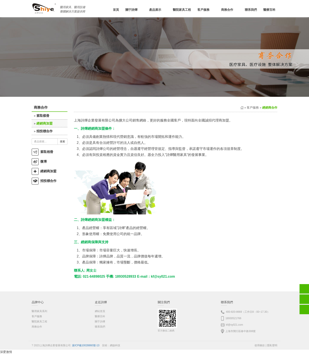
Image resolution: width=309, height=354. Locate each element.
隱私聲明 (272, 345)
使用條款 (259, 345)
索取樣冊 (42, 115)
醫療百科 (100, 316)
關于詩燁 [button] (134, 9)
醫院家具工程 (182, 9)
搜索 (62, 141)
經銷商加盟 (44, 123)
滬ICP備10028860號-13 (85, 345)
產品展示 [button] (157, 9)
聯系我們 (251, 9)
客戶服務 (253, 107)
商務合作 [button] (229, 9)
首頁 (116, 9)
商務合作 (37, 326)
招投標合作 (44, 131)
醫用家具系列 (39, 311)
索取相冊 (42, 152)
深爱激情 (6, 352)
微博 (39, 161)
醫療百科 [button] (272, 9)
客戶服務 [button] (206, 9)
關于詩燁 (100, 321)
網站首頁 (100, 311)
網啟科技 (115, 345)
